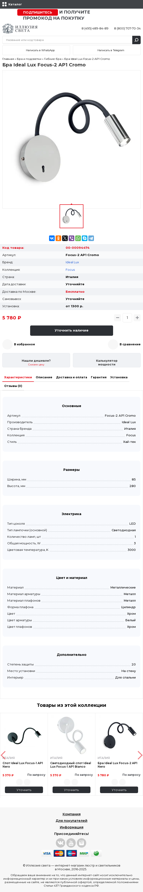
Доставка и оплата (71, 377)
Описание (44, 377)
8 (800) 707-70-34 (127, 28)
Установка (119, 377)
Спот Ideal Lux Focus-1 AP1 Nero (23, 764)
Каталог (15, 4)
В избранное (24, 344)
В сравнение (130, 344)
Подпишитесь (37, 12)
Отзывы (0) (13, 386)
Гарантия (99, 377)
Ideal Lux (72, 262)
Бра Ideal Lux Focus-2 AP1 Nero (117, 764)
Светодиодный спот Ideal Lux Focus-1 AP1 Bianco (70, 764)
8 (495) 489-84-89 (95, 28)
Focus (70, 269)
